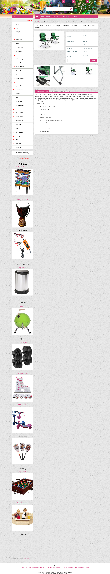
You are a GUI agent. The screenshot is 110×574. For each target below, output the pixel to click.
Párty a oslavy (19, 59)
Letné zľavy (18, 109)
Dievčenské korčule (22, 373)
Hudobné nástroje (20, 47)
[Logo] (22, 9)
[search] (71, 9)
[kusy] (69, 60)
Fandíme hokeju (20, 63)
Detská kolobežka (22, 405)
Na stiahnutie (54, 91)
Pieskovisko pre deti (22, 503)
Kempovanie (19, 39)
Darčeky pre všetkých (21, 136)
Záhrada (18, 93)
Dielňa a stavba (35, 567)
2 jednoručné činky (22, 342)
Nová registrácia (79, 2)
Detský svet (19, 147)
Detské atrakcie (20, 78)
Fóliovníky (52, 567)
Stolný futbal (19, 32)
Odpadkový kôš (22, 267)
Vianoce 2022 (19, 113)
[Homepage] (38, 16)
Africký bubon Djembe (22, 199)
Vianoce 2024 (19, 132)
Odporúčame (19, 101)
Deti (17, 74)
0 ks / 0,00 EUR (93, 2)
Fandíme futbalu (20, 66)
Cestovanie (18, 55)
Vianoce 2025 (19, 144)
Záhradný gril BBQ (22, 306)
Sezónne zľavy (19, 117)
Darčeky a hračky (20, 105)
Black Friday (19, 124)
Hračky (17, 82)
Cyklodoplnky (19, 86)
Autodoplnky (19, 51)
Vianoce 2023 (19, 120)
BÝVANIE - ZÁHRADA (45, 16)
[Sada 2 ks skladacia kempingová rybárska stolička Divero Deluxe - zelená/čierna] (43, 66)
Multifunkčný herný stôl (22, 167)
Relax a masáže (20, 36)
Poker (17, 28)
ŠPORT (58, 16)
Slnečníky (64, 567)
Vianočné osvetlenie (26, 567)
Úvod (36, 22)
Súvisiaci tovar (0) (65, 91)
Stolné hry (18, 43)
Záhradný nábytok (72, 567)
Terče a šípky (19, 70)
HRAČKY (53, 16)
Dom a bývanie (19, 90)
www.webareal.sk (28, 559)
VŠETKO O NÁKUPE (72, 16)
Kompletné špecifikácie (42, 91)
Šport (17, 97)
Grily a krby (58, 567)
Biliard (17, 24)
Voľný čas (29, 20)
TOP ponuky (19, 140)
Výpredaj (18, 128)
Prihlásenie (68, 2)
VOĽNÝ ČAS (64, 16)
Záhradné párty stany (83, 567)
